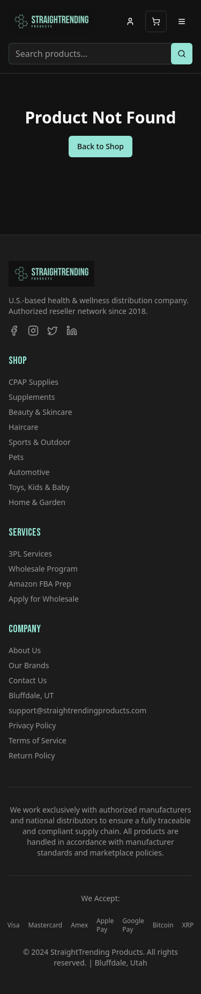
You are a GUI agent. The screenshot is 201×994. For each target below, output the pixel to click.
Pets (16, 457)
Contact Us (28, 680)
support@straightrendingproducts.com (77, 710)
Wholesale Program (43, 569)
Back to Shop (100, 146)
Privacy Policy (32, 725)
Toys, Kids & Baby (39, 487)
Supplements (32, 397)
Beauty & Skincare (40, 412)
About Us (25, 650)
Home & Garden (37, 502)
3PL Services (30, 554)
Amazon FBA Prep (40, 584)
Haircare (23, 427)
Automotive (29, 472)
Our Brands (29, 665)
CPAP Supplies (33, 382)
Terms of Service (37, 740)
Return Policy (32, 755)
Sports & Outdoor (40, 442)
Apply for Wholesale (44, 599)
